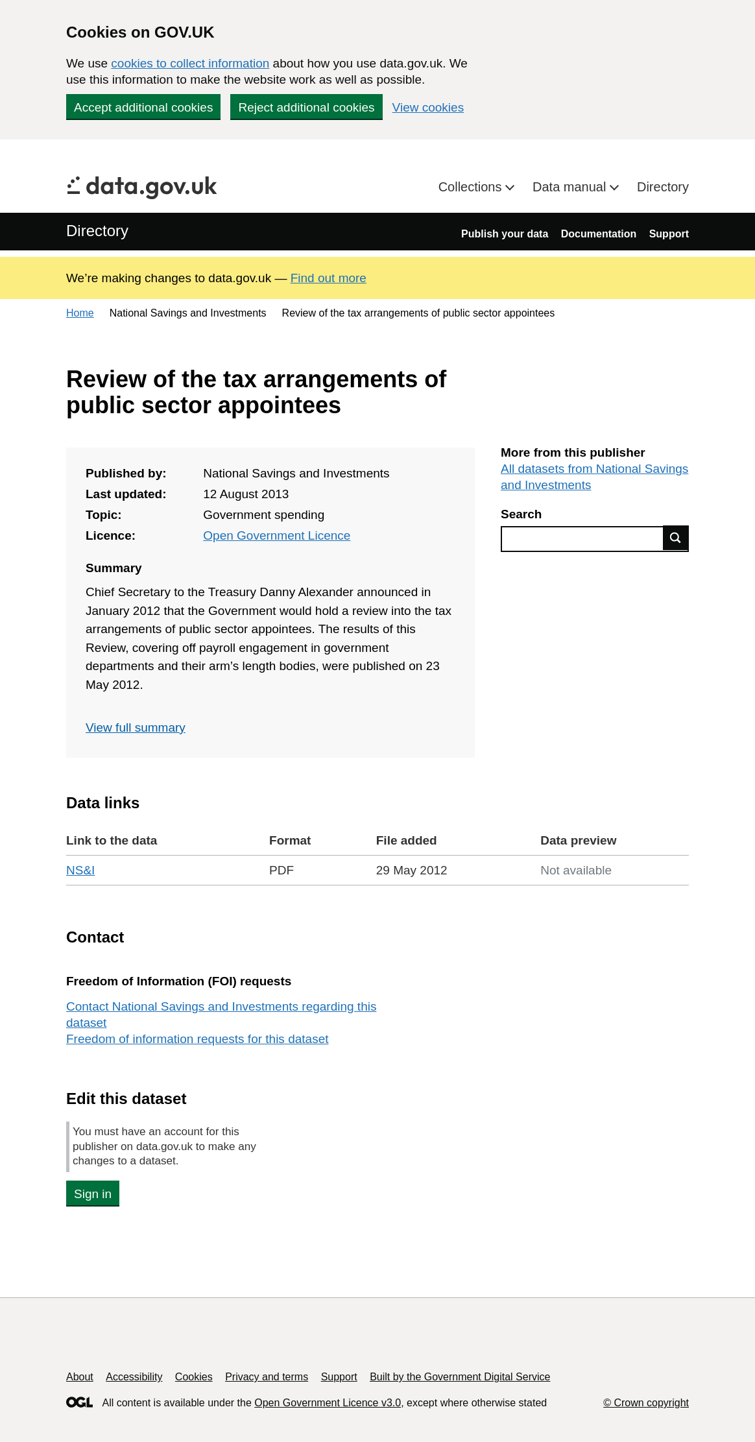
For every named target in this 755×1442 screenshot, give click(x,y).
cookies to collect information (190, 63)
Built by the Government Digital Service (460, 1376)
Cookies (194, 1376)
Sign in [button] (93, 1194)
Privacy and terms (266, 1376)
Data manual (571, 187)
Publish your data (504, 233)
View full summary (136, 727)
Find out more (328, 278)
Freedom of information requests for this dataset (197, 1039)
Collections (471, 187)
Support (669, 233)
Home (80, 312)
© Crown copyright (646, 1402)
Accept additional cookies (143, 107)
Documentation (598, 233)
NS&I (80, 870)
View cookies (428, 107)
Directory (663, 187)
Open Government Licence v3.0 (327, 1402)
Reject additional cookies (306, 107)
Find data (676, 537)
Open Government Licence (276, 535)
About (79, 1376)
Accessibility (134, 1376)
